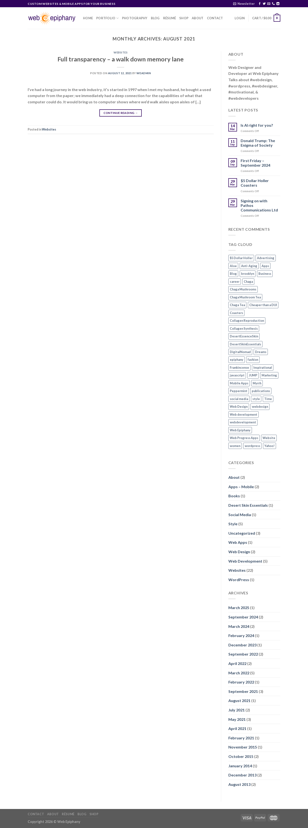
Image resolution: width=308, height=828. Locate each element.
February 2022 (241, 682)
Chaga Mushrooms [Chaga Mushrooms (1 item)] (243, 289)
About (197, 18)
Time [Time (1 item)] (268, 399)
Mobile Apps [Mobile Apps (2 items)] (239, 383)
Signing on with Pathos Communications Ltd (259, 205)
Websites (121, 52)
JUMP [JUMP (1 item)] (253, 375)
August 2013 (239, 784)
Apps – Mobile (241, 486)
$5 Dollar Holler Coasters (255, 182)
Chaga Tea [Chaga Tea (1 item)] (237, 305)
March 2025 (238, 607)
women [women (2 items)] (235, 446)
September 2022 (243, 654)
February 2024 (241, 635)
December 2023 (242, 645)
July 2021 (236, 710)
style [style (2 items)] (256, 399)
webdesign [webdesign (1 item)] (260, 406)
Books (234, 495)
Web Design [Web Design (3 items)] (239, 406)
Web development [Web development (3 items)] (243, 414)
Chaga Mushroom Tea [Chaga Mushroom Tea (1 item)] (245, 297)
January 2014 (240, 765)
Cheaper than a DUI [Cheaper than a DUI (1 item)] (263, 305)
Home (88, 18)
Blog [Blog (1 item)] (233, 274)
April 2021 (237, 728)
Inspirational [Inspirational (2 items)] (262, 367)
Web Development (245, 561)
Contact (215, 18)
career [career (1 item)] (234, 281)
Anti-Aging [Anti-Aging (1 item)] (249, 266)
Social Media (239, 514)
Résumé (169, 18)
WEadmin (143, 73)
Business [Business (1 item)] (264, 274)
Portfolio (107, 18)
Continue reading (120, 113)
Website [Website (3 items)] (269, 438)
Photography (135, 18)
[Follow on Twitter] (264, 4)
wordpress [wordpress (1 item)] (252, 446)
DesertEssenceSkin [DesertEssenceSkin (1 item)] (244, 336)
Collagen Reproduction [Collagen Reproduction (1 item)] (247, 320)
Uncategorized (241, 533)
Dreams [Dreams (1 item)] (260, 352)
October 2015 (240, 756)
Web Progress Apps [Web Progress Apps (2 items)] (244, 438)
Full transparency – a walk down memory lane (121, 59)
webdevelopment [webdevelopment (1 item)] (243, 422)
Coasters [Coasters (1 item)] (236, 313)
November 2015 (242, 747)
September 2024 (243, 617)
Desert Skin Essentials (248, 505)
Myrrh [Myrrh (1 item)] (257, 383)
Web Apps (237, 542)
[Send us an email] (268, 4)
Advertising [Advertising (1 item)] (265, 258)
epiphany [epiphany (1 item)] (236, 359)
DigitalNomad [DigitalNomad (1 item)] (240, 352)
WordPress (238, 579)
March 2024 (238, 626)
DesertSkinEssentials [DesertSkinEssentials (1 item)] (245, 344)
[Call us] (273, 4)
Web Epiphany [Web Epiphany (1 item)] (240, 430)
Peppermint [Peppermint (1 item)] (238, 391)
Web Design (239, 551)
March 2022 (238, 672)
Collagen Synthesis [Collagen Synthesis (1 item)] (244, 328)
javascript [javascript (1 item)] (237, 375)
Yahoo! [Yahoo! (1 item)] (269, 446)
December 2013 (242, 775)
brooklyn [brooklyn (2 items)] (247, 274)
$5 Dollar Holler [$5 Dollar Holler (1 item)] (241, 258)
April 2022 (237, 663)
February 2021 (241, 738)
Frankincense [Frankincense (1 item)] (239, 367)
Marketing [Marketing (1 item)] (269, 375)
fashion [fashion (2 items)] (253, 359)
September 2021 (243, 691)
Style (232, 523)
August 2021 (239, 700)
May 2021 (237, 719)
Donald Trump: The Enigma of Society (258, 142)
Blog (155, 18)
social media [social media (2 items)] (239, 399)
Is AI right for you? (257, 125)
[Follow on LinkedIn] (277, 4)
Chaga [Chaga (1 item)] (248, 281)
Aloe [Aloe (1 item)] (233, 266)
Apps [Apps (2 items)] (265, 266)
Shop (183, 18)
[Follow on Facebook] (259, 4)
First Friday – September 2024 (255, 162)
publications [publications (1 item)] (261, 391)
